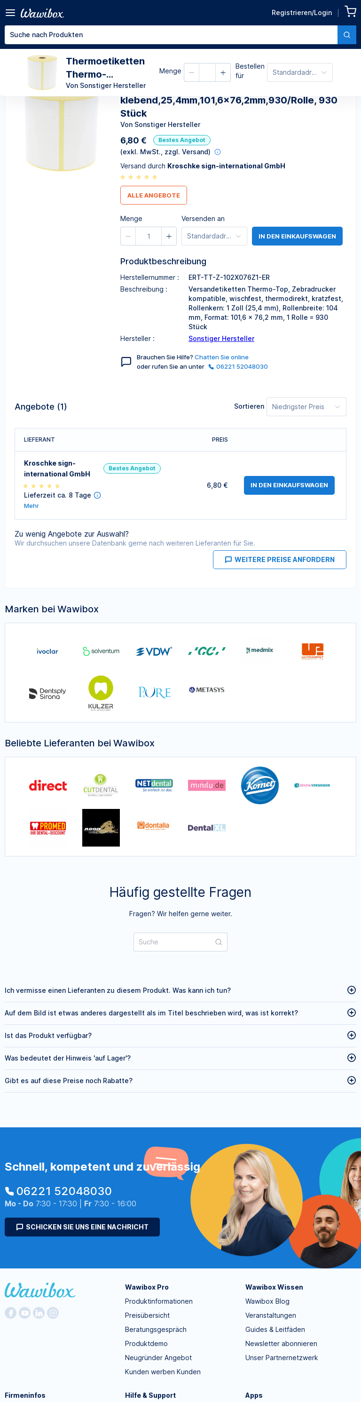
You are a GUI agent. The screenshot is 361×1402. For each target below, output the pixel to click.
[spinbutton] (148, 236)
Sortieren (249, 406)
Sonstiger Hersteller (221, 338)
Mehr (31, 506)
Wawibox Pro (147, 1287)
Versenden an (203, 218)
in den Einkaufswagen (297, 236)
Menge (170, 71)
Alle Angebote (153, 195)
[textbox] (171, 35)
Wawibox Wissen (274, 1287)
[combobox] (180, 34)
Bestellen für (250, 70)
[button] (191, 72)
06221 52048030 (238, 366)
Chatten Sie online (222, 357)
